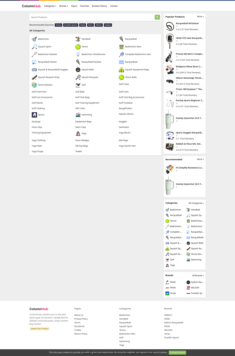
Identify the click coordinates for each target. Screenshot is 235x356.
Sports (38, 114)
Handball (83, 38)
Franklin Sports (70, 25)
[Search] (157, 17)
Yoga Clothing (38, 140)
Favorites (84, 5)
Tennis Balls (128, 77)
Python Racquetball (195, 282)
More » (200, 16)
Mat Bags (123, 140)
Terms (77, 322)
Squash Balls (84, 69)
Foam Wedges (82, 140)
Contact (114, 5)
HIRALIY (168, 315)
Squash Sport (41, 46)
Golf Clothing (38, 108)
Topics (74, 5)
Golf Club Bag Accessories (131, 97)
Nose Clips (37, 127)
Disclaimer (79, 326)
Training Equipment (41, 132)
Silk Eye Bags (81, 145)
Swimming (83, 114)
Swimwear (124, 127)
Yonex (58, 25)
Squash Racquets (86, 77)
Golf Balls (80, 91)
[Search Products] (92, 17)
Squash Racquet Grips (45, 77)
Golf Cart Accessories (42, 97)
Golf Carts (124, 91)
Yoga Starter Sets (127, 145)
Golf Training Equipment (87, 102)
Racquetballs (128, 61)
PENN (170, 288)
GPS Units (80, 108)
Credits (77, 330)
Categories (49, 5)
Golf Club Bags (82, 97)
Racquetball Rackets (88, 61)
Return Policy (80, 333)
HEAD (170, 282)
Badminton (40, 38)
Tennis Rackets (42, 84)
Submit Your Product (39, 328)
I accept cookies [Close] (177, 352)
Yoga (80, 133)
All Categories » (196, 203)
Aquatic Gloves (126, 113)
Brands (62, 5)
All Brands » (198, 275)
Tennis (81, 46)
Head (82, 25)
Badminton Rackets (44, 54)
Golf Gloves (37, 102)
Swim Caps (80, 127)
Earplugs (36, 121)
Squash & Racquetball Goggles (50, 69)
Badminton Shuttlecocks (90, 54)
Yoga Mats (37, 145)
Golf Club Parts (39, 91)
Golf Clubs (124, 84)
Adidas (108, 25)
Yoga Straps (37, 151)
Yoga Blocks (125, 132)
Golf (80, 84)
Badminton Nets (130, 46)
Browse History (99, 5)
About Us (78, 315)
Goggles (123, 121)
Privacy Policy (81, 318)
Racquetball (128, 38)
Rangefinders (125, 108)
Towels (78, 151)
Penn (90, 25)
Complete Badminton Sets (135, 54)
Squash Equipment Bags (134, 69)
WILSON (192, 288)
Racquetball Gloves (44, 61)
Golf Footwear (126, 102)
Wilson (99, 25)
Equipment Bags (83, 121)
